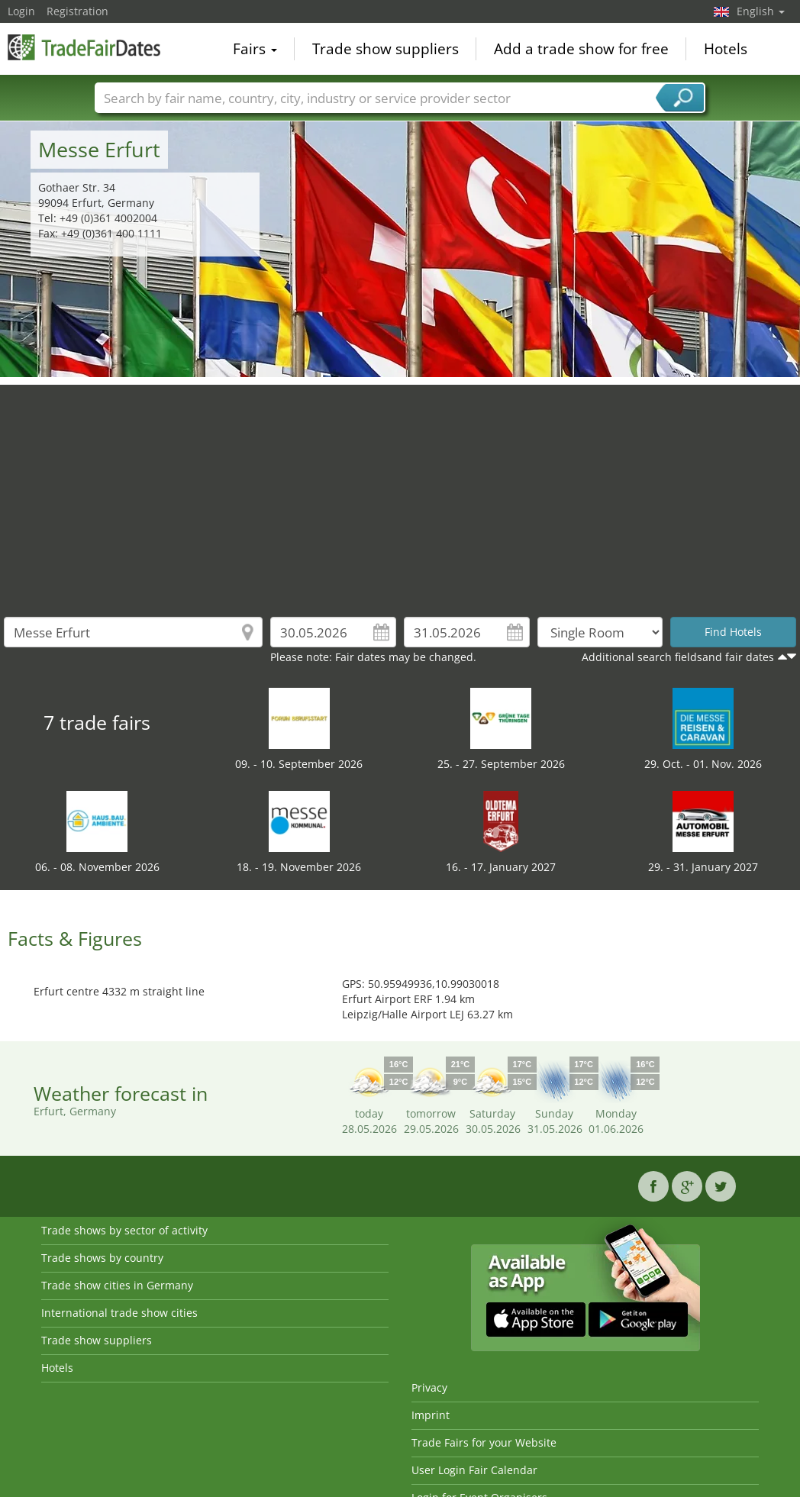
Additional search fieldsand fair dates (678, 657)
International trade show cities (119, 1312)
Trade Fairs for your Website (483, 1442)
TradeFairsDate (84, 47)
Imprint (430, 1415)
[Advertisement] (400, 491)
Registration (77, 11)
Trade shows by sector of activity (124, 1230)
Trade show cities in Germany (117, 1285)
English (761, 11)
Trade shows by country (102, 1257)
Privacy (429, 1387)
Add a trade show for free (581, 49)
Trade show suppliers (385, 49)
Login (21, 11)
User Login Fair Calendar (474, 1470)
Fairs (255, 49)
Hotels (725, 49)
